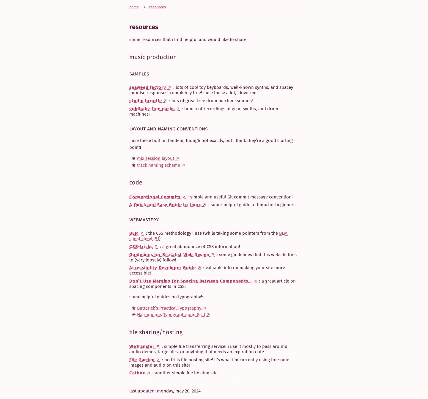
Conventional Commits (154, 197)
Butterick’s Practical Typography (169, 308)
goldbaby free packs (151, 108)
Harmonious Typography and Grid (171, 314)
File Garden (142, 359)
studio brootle (146, 100)
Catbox (137, 373)
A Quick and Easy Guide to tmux (165, 204)
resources (157, 7)
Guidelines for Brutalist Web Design (169, 254)
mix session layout (155, 158)
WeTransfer (142, 346)
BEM (134, 233)
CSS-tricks (141, 246)
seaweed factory (147, 87)
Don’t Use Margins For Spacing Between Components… (190, 281)
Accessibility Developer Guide (162, 267)
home (134, 7)
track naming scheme (158, 165)
